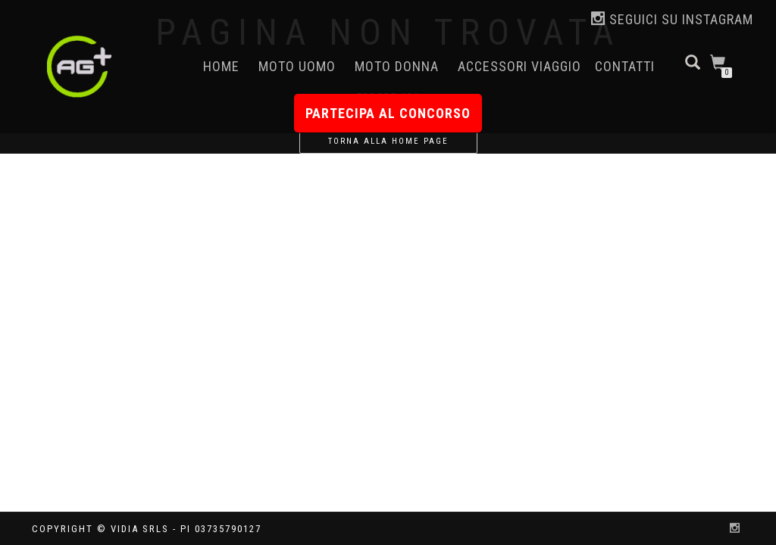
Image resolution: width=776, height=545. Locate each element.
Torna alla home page (388, 141)
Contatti (625, 66)
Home (221, 66)
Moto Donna (397, 66)
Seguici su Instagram (672, 19)
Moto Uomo (297, 66)
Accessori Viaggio (519, 66)
